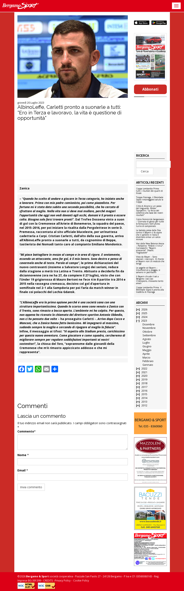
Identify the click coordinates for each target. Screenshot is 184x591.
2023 (144, 320)
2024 (144, 317)
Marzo (146, 357)
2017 (144, 387)
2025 (144, 313)
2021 (144, 372)
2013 (144, 401)
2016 (144, 390)
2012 (144, 405)
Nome (21, 455)
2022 (144, 368)
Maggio (147, 350)
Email (21, 470)
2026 (144, 309)
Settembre (149, 335)
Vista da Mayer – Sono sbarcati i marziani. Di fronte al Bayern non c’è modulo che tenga (150, 260)
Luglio (146, 342)
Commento (25, 431)
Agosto (147, 339)
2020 (144, 376)
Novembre (149, 328)
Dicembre (149, 324)
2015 (144, 394)
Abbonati (150, 89)
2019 (144, 379)
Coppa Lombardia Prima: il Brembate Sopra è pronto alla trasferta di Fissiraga (150, 289)
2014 (144, 398)
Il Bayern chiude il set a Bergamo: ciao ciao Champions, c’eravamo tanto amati (149, 280)
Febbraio (148, 361)
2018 (144, 383)
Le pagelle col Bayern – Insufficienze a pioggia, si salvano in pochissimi (148, 270)
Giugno (147, 346)
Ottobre (147, 331)
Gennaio (148, 365)
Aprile (146, 354)
